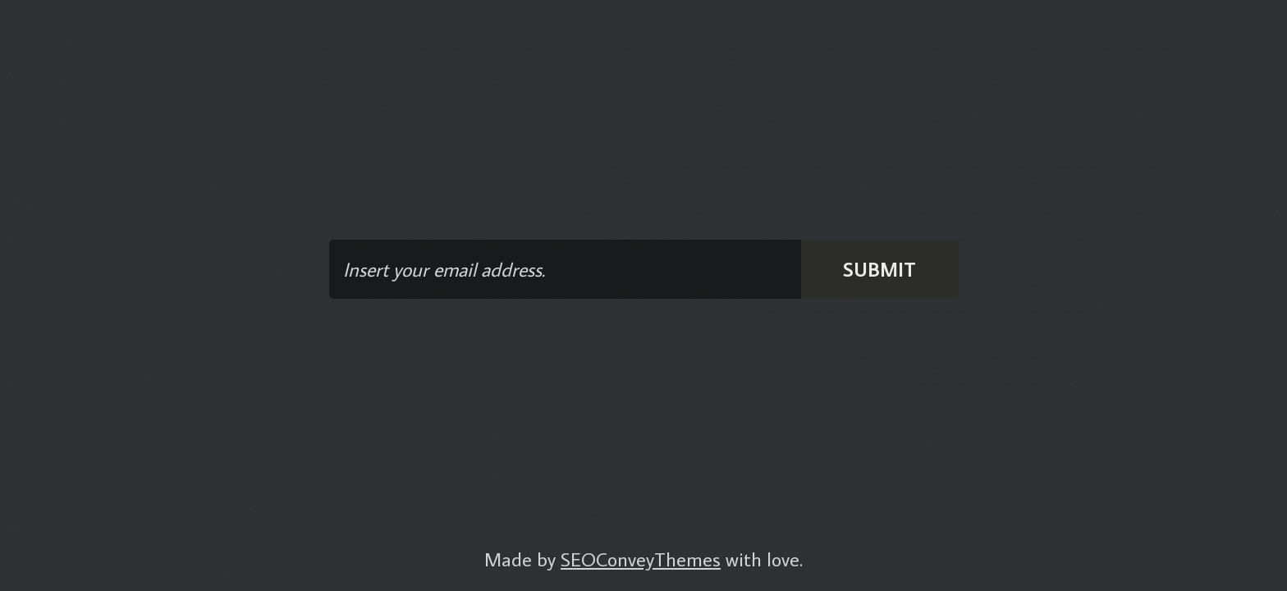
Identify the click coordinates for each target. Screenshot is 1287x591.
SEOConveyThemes (641, 558)
